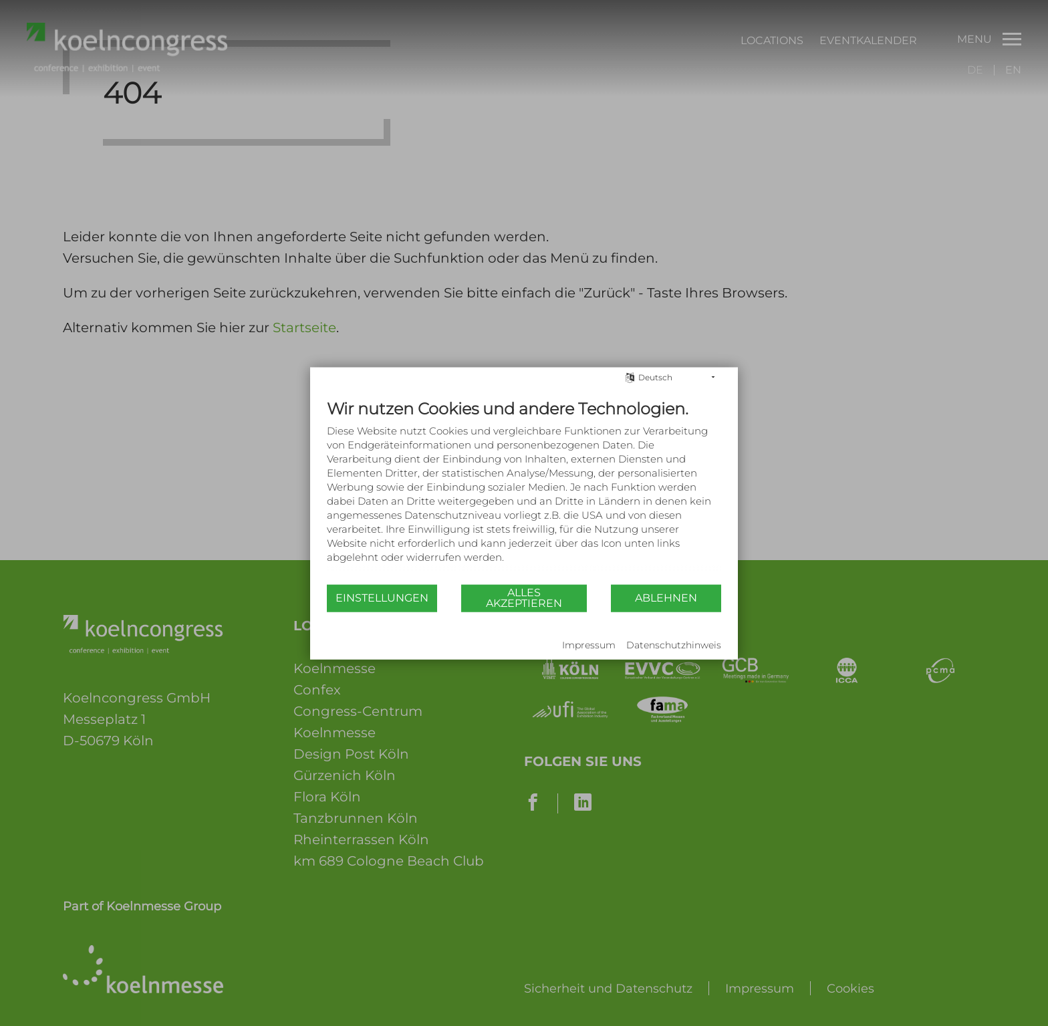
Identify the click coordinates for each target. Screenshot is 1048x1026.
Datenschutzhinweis (673, 645)
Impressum (589, 645)
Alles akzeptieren (524, 598)
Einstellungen (382, 598)
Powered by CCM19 (368, 645)
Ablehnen (666, 598)
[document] (524, 490)
